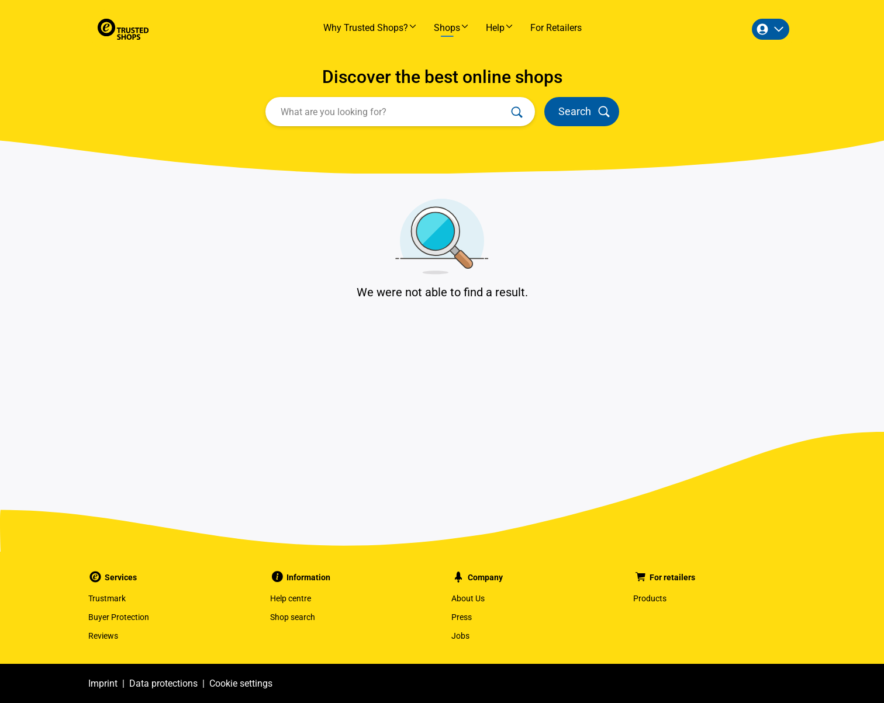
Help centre (290, 598)
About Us (468, 598)
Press (461, 617)
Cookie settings (240, 683)
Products (650, 598)
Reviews (103, 635)
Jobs (460, 635)
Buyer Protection (118, 617)
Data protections (163, 683)
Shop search (292, 617)
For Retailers (556, 27)
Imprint (103, 683)
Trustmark (107, 598)
